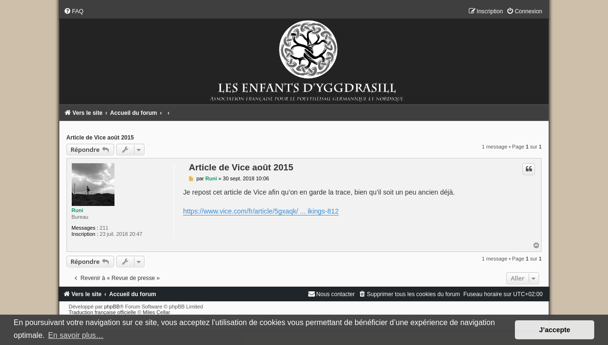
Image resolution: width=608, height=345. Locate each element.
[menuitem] (74, 11)
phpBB (112, 306)
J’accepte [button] (554, 330)
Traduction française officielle (102, 312)
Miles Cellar (156, 312)
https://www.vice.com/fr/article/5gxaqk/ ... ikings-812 (260, 211)
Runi (77, 210)
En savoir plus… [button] (76, 335)
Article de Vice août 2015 (100, 137)
